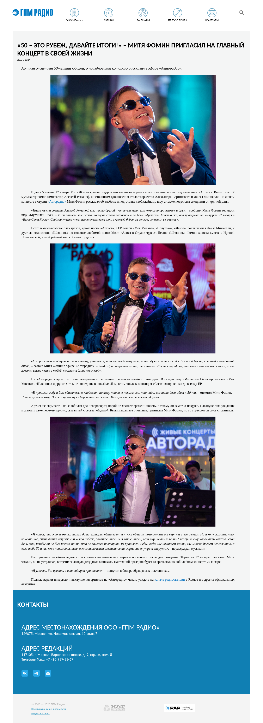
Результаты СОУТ (40, 713)
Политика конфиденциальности (48, 708)
